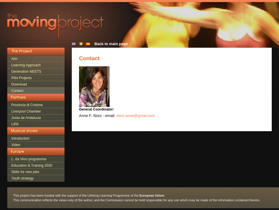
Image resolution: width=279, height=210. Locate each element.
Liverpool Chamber (26, 111)
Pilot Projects (21, 78)
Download (19, 84)
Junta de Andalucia (26, 118)
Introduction (20, 138)
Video (15, 145)
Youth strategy (22, 178)
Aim (14, 59)
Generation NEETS (26, 72)
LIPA (15, 124)
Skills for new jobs (25, 172)
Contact (17, 91)
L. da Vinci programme (28, 159)
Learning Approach (26, 65)
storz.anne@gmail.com (135, 115)
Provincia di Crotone (27, 105)
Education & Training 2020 (31, 165)
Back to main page (111, 44)
